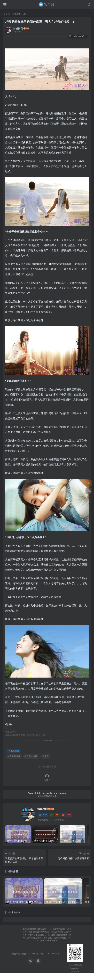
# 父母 (45, 756)
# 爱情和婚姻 (14, 756)
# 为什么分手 (31, 756)
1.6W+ (43, 815)
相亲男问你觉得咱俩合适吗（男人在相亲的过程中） (40, 22)
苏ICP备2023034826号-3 (47, 954)
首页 (7, 13)
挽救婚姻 (16, 13)
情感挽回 (18, 28)
